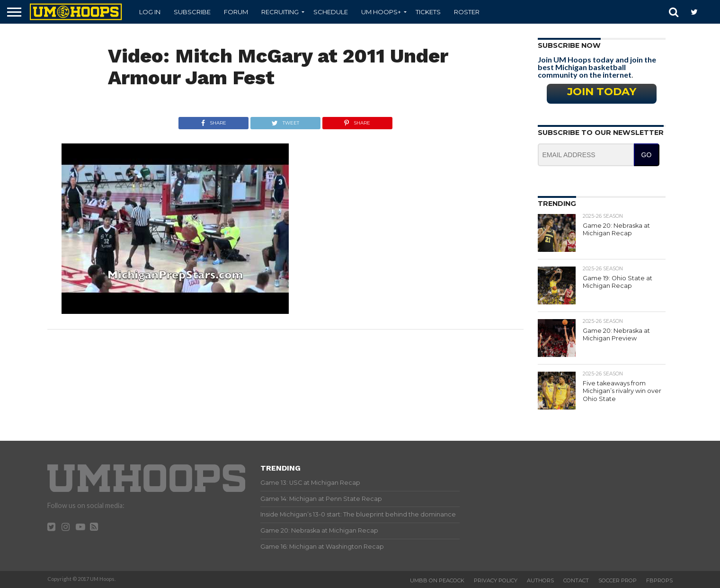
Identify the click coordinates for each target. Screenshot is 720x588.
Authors (540, 580)
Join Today (601, 91)
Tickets (428, 12)
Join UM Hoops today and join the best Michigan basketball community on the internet (597, 67)
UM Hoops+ (381, 12)
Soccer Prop (617, 580)
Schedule (330, 12)
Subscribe (192, 12)
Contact (576, 580)
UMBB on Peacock (437, 580)
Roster (467, 12)
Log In (149, 12)
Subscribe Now (569, 45)
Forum (236, 12)
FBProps (659, 580)
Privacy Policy (495, 580)
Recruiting (280, 12)
